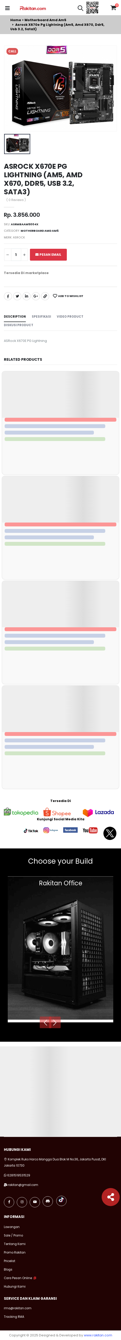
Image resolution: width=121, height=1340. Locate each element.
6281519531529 (18, 1175)
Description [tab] (15, 317)
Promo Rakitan (15, 1252)
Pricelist (9, 1261)
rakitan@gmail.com (23, 1185)
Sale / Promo (13, 1235)
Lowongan (12, 1227)
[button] (80, 9)
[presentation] (45, 1022)
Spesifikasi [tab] (41, 317)
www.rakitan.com (98, 1335)
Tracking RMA (14, 1317)
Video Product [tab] (70, 317)
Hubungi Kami (15, 1287)
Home (15, 20)
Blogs (8, 1269)
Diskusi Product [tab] (18, 325)
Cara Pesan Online (18, 1278)
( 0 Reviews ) (16, 200)
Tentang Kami (15, 1244)
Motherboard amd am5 (45, 20)
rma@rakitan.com (17, 1308)
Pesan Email (48, 254)
